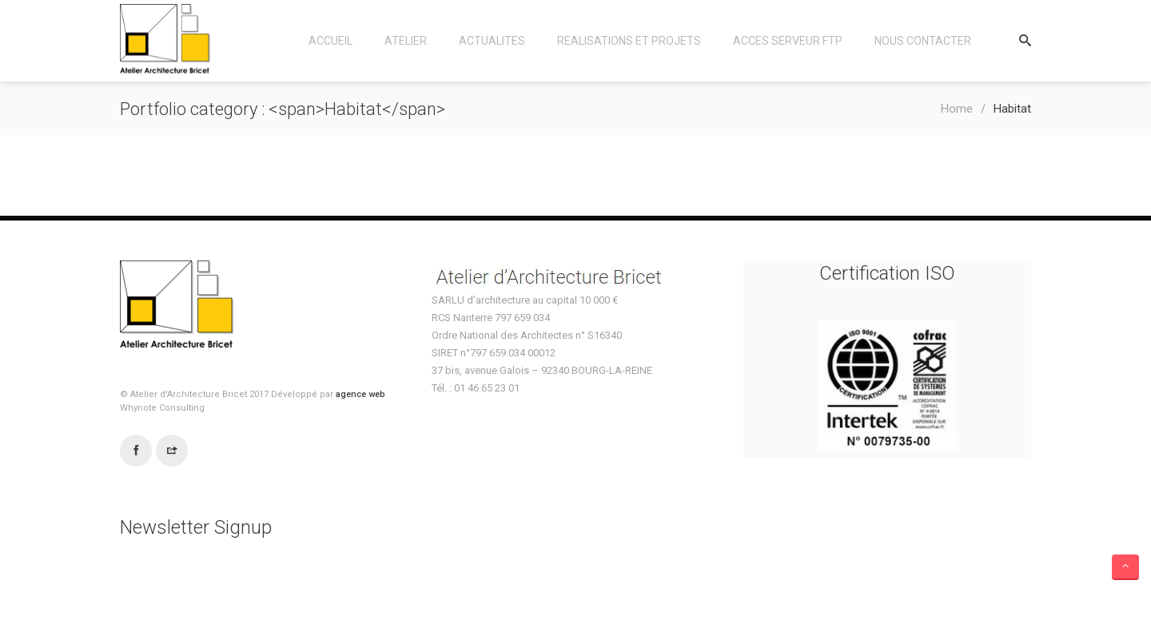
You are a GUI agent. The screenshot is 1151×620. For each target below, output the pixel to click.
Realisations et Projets (629, 40)
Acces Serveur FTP (787, 40)
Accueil (330, 40)
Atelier (405, 40)
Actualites (492, 40)
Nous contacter (922, 40)
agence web (360, 394)
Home (957, 108)
